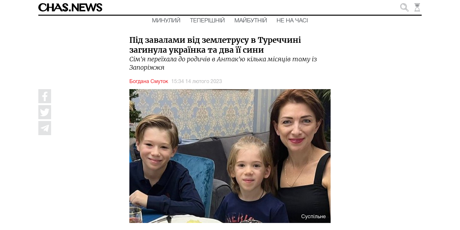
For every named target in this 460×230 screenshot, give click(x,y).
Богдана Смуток (148, 82)
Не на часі (292, 20)
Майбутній (250, 20)
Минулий (166, 20)
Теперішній (207, 20)
